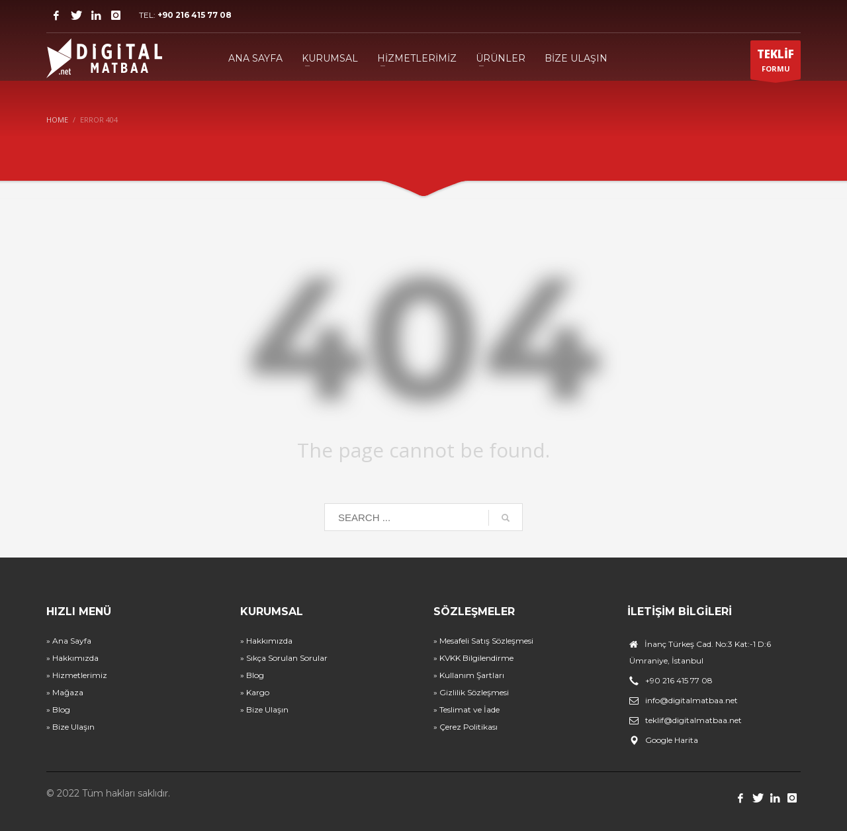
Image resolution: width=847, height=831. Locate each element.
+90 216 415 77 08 (194, 15)
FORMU (775, 62)
